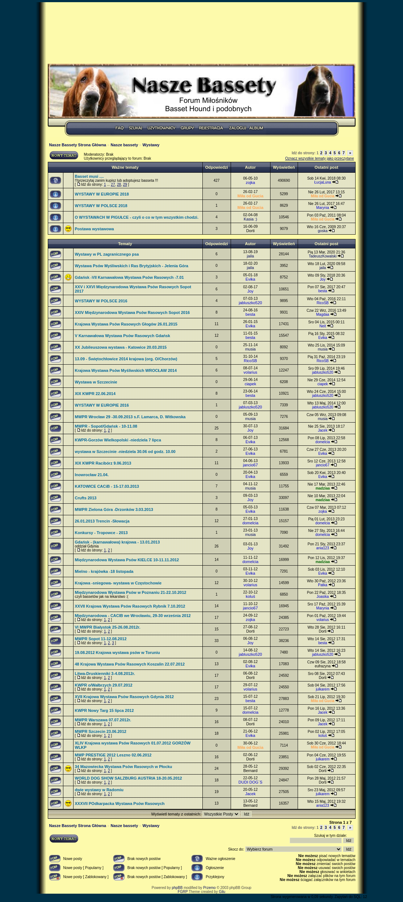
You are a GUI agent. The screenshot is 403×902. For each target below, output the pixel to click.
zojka (250, 182)
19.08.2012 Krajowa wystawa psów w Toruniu (117, 652)
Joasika (322, 597)
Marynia (322, 208)
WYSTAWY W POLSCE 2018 (101, 206)
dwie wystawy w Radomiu (99, 790)
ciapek (250, 384)
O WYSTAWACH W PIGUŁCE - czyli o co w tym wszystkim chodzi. (136, 217)
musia (250, 349)
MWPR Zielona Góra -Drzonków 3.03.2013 (114, 509)
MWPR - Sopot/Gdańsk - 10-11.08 (106, 426)
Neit (322, 326)
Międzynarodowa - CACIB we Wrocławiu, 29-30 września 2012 (133, 615)
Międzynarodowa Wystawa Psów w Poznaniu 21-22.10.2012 (130, 592)
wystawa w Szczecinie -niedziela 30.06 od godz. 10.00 (125, 451)
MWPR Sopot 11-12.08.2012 (101, 639)
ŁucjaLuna (322, 182)
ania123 (322, 548)
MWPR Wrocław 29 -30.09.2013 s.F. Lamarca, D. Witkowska (130, 417)
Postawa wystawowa (94, 229)
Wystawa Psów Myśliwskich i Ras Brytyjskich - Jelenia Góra (131, 266)
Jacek (322, 430)
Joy (323, 279)
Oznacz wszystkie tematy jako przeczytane (319, 158)
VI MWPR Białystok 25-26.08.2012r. (107, 627)
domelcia (322, 442)
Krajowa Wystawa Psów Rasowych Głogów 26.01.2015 (126, 324)
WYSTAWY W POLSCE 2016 (101, 301)
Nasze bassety (124, 145)
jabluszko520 (250, 303)
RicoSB (322, 303)
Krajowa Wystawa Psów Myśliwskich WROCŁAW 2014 (126, 370)
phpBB (177, 888)
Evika (250, 279)
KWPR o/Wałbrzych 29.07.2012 (104, 685)
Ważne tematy (124, 167)
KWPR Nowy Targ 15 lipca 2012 (104, 710)
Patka (322, 585)
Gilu (222, 892)
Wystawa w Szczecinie (96, 382)
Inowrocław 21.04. (92, 475)
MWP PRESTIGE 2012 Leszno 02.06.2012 (113, 755)
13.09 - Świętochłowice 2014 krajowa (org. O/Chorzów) (126, 359)
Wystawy (151, 145)
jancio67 (250, 465)
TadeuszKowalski (323, 256)
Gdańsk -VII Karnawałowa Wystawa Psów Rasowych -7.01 (129, 277)
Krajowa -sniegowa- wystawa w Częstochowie (118, 583)
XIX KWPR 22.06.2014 (95, 393)
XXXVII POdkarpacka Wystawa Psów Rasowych (120, 803)
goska (323, 231)
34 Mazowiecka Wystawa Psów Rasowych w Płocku (123, 766)
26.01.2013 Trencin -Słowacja (102, 521)
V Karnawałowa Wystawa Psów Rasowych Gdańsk (122, 335)
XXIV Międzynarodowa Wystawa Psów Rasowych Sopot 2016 (132, 312)
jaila (250, 256)
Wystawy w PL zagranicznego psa (107, 254)
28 (119, 184)
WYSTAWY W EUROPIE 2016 (102, 405)
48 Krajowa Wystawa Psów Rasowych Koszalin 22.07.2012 (130, 664)
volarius (250, 372)
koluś (250, 596)
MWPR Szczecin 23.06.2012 (100, 731)
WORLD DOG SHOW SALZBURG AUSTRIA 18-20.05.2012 (128, 778)
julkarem (322, 689)
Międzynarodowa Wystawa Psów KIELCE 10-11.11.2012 (127, 560)
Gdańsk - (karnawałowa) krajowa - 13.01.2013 (117, 542)
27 (113, 184)
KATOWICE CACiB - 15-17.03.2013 (107, 486)
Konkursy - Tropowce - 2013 (101, 532)
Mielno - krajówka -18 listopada (104, 571)
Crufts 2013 (86, 498)
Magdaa (322, 314)
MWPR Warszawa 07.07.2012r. (103, 720)
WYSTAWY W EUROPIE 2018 (102, 194)
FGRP (183, 892)
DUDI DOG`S (251, 782)
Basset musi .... (89, 176)
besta (322, 291)
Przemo (209, 888)
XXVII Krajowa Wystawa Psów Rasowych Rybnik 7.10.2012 (130, 606)
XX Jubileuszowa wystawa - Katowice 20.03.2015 (121, 347)
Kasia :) (250, 219)
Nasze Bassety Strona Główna (77, 145)
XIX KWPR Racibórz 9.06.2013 (103, 463)
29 (125, 184)
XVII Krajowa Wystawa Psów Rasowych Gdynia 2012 (124, 697)
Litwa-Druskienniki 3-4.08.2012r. (105, 673)
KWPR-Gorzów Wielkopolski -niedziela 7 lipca (118, 440)
